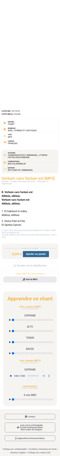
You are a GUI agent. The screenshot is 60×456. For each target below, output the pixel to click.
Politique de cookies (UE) (39, 452)
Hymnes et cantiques (25, 130)
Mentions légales (18, 452)
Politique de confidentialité (15, 449)
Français (12, 143)
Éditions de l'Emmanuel (20, 170)
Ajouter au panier (36, 254)
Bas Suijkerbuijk (17, 163)
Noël (10, 130)
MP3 (10, 137)
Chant (11, 124)
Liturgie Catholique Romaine (27, 156)
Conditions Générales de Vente (42, 449)
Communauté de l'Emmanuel (23, 155)
